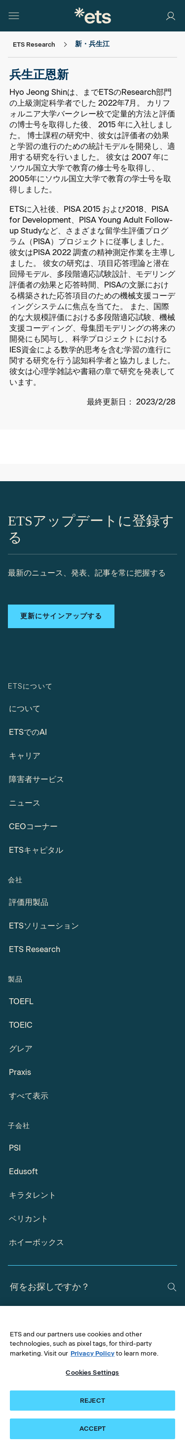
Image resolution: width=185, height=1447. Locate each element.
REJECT (92, 1400)
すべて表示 (28, 1095)
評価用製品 (28, 902)
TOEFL (21, 1001)
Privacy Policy (92, 1353)
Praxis (20, 1072)
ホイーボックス (36, 1242)
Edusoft (23, 1171)
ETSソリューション (44, 925)
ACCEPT (92, 1428)
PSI (15, 1148)
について (24, 708)
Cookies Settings (92, 1372)
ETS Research (34, 949)
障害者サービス (36, 779)
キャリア (24, 755)
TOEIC (21, 1025)
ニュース (24, 803)
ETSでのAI (28, 732)
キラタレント (32, 1195)
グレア (21, 1048)
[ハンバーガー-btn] (14, 16)
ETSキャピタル (36, 850)
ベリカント (28, 1218)
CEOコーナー (33, 826)
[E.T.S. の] (93, 15)
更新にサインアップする (61, 616)
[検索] (172, 1287)
